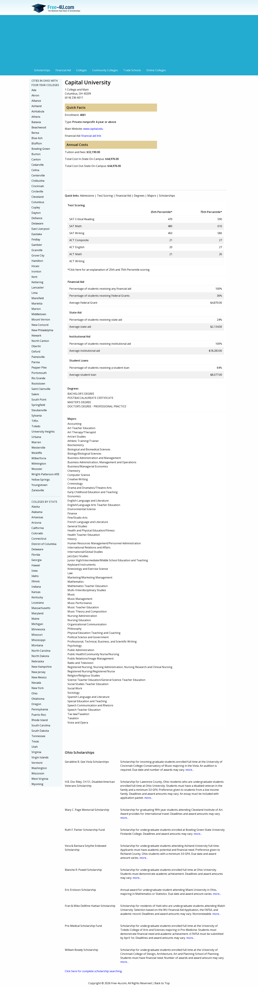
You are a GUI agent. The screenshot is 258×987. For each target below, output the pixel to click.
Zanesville (38, 490)
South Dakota (40, 731)
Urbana (36, 437)
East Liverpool (40, 229)
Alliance (36, 101)
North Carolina (41, 650)
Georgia (37, 560)
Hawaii (36, 565)
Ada (34, 90)
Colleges (81, 70)
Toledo (36, 426)
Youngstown (39, 485)
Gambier (37, 245)
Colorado (37, 533)
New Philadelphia (42, 330)
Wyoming (37, 784)
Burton (36, 154)
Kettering (37, 282)
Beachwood (39, 127)
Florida (36, 554)
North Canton (40, 341)
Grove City (38, 255)
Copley (36, 207)
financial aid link (91, 136)
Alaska (36, 506)
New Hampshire (42, 667)
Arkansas (37, 517)
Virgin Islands (40, 757)
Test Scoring (105, 195)
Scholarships (42, 70)
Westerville (38, 447)
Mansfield (38, 298)
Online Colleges (156, 70)
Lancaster (38, 287)
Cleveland (38, 197)
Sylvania (37, 415)
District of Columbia (44, 544)
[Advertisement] (129, 42)
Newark (36, 335)
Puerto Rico (39, 715)
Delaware (37, 223)
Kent (34, 277)
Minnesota (38, 629)
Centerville (38, 175)
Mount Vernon (41, 319)
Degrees (139, 195)
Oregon (36, 704)
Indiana (36, 586)
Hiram (35, 266)
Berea (35, 133)
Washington (39, 768)
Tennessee (38, 736)
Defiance (37, 218)
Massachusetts (41, 608)
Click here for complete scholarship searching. (93, 971)
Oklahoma (38, 699)
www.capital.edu (93, 129)
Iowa (35, 570)
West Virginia (40, 779)
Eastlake (37, 234)
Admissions (87, 195)
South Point (39, 399)
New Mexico (39, 677)
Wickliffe (37, 453)
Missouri (37, 634)
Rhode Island (40, 720)
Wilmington (39, 463)
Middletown (39, 314)
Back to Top (162, 983)
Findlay (36, 239)
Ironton (36, 271)
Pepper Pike (39, 367)
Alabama (37, 512)
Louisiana (38, 602)
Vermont (37, 763)
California (38, 528)
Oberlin (36, 346)
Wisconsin (38, 773)
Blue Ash (37, 138)
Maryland (37, 613)
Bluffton (37, 143)
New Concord (40, 325)
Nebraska (38, 661)
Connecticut (39, 538)
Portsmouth (39, 373)
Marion (36, 309)
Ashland (37, 106)
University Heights (43, 431)
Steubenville (39, 410)
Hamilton (37, 261)
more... (190, 770)
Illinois (36, 581)
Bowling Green (41, 149)
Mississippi (38, 640)
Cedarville (38, 165)
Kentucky (37, 597)
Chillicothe (38, 181)
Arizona (36, 522)
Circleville (37, 191)
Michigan (37, 624)
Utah (35, 747)
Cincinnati (38, 186)
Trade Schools (132, 70)
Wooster (37, 469)
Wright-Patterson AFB (45, 474)
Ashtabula (38, 111)
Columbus (38, 202)
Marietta (37, 303)
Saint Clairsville (41, 389)
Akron (35, 95)
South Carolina (41, 725)
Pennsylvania (40, 709)
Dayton (36, 213)
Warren (36, 442)
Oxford (36, 351)
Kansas (36, 592)
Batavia (36, 122)
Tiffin (35, 421)
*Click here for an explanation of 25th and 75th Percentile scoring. (109, 269)
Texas (35, 741)
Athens (36, 117)
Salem (35, 394)
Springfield (38, 405)
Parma (36, 362)
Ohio (35, 693)
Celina (35, 170)
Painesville (38, 357)
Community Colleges (105, 70)
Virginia (36, 752)
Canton (36, 159)
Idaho (35, 576)
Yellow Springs (41, 479)
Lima (35, 293)
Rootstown (38, 383)
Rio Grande (38, 378)
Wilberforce (39, 458)
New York (38, 688)
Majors (151, 195)
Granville (37, 250)
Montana (37, 645)
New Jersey (39, 672)
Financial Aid (63, 70)
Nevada (36, 683)
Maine (35, 618)
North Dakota (40, 656)
